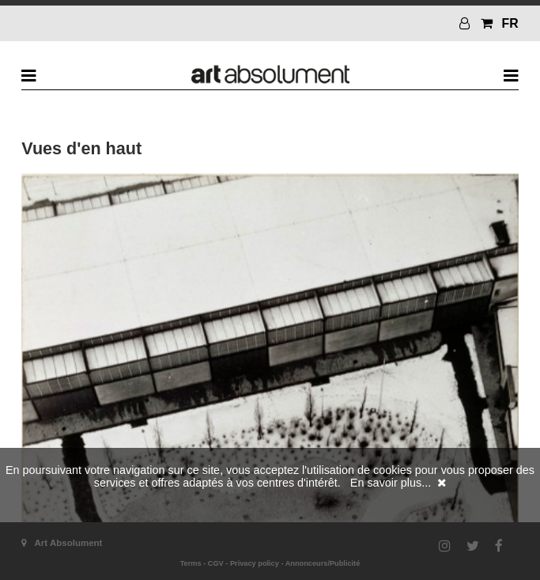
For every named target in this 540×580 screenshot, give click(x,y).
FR (510, 23)
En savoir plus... (390, 482)
